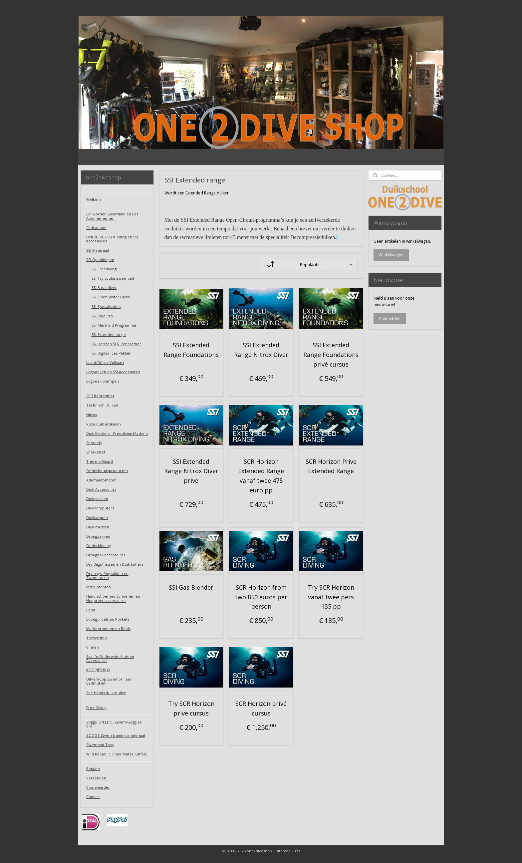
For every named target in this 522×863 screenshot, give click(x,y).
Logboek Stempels (102, 381)
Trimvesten (96, 637)
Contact (93, 796)
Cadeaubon (96, 227)
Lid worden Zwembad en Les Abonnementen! (112, 215)
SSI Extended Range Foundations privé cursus (331, 354)
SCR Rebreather (100, 395)
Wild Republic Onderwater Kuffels (116, 753)
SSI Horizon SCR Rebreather (116, 343)
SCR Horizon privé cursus (261, 708)
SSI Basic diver (104, 287)
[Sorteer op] (309, 264)
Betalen (93, 768)
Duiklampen (97, 517)
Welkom (93, 199)
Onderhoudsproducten (107, 470)
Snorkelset (95, 451)
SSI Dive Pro (102, 315)
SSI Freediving (104, 268)
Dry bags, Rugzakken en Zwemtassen (107, 575)
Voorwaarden (98, 787)
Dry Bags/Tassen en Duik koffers (114, 564)
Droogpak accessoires (105, 554)
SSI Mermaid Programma (114, 325)
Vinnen (92, 647)
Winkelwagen (391, 255)
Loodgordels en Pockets (107, 619)
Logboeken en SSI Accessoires (113, 371)
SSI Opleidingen (100, 259)
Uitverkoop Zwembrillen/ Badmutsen (108, 681)
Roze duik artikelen (103, 424)
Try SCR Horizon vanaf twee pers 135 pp (331, 597)
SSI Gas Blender (191, 587)
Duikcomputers (100, 507)
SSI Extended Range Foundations (191, 350)
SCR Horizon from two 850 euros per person (261, 597)
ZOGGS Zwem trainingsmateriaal (115, 735)
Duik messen (97, 526)
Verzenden (96, 777)
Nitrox (91, 414)
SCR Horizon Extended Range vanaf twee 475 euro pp (261, 475)
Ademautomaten (101, 479)
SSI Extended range (109, 334)
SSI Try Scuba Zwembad (113, 278)
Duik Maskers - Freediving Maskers (117, 433)
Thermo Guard (99, 461)
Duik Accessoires (101, 489)
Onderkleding (98, 545)
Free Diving (96, 707)
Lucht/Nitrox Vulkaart (105, 362)
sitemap (283, 850)
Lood (90, 609)
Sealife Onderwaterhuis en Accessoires (110, 658)
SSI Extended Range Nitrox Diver (261, 350)
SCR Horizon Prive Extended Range (330, 466)
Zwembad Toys (100, 744)
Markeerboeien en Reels (108, 628)
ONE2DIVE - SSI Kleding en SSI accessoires (112, 238)
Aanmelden (389, 318)
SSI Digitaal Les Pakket (111, 353)
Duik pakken (97, 498)
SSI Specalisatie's (106, 306)
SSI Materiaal (97, 250)
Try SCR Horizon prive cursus (191, 708)
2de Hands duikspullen (106, 692)
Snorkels (94, 442)
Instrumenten (98, 586)
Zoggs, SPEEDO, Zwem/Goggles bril (113, 723)
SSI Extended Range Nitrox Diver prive (191, 471)
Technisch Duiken (102, 405)
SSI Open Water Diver (111, 296)
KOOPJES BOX (98, 669)
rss (297, 850)
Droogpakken (98, 536)
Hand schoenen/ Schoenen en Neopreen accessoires (113, 598)
